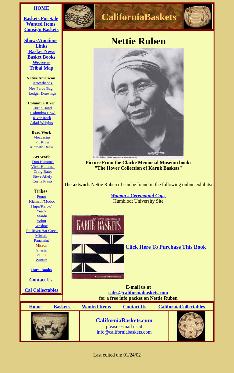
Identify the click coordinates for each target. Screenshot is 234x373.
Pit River (42, 142)
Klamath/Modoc (42, 201)
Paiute (42, 255)
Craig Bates (43, 171)
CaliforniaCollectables (181, 306)
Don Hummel (43, 161)
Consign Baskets (41, 29)
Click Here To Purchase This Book (166, 247)
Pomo (41, 196)
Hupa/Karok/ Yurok (41, 208)
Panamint (41, 240)
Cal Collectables (41, 290)
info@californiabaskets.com (124, 332)
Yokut (41, 221)
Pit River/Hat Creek (42, 230)
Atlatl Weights (41, 122)
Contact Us (40, 279)
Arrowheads (43, 83)
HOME (41, 8)
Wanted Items (40, 24)
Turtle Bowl (42, 108)
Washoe (41, 225)
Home (35, 306)
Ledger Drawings (43, 93)
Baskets (62, 306)
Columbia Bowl (43, 112)
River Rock (42, 117)
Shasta (41, 250)
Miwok (41, 235)
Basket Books (41, 57)
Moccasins (42, 137)
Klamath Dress (41, 147)
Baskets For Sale (40, 18)
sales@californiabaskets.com (138, 292)
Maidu (42, 216)
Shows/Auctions (40, 40)
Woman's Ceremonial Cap (137, 195)
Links (41, 46)
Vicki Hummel (43, 166)
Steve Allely (42, 176)
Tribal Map (41, 68)
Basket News (41, 51)
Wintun (41, 260)
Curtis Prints (42, 181)
